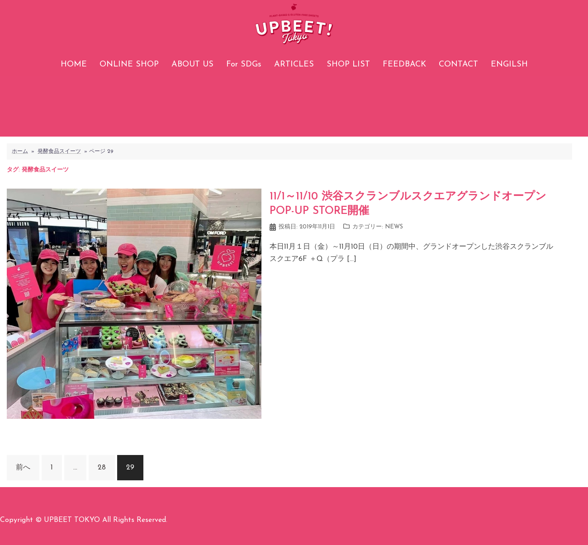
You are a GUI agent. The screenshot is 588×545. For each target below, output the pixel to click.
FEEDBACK (404, 64)
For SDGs (243, 64)
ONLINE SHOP (129, 64)
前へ (23, 467)
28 (102, 467)
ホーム (20, 151)
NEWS (394, 227)
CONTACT (458, 64)
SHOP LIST (348, 64)
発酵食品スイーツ (59, 151)
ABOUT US (192, 64)
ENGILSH (509, 64)
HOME (74, 64)
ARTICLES (294, 64)
